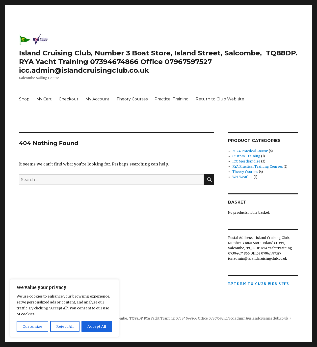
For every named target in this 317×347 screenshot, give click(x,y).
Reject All (65, 326)
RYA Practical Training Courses (257, 166)
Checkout (69, 99)
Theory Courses (132, 99)
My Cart (44, 99)
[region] (64, 308)
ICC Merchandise (246, 161)
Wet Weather (242, 177)
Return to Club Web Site (258, 284)
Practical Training (172, 99)
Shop (24, 99)
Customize (32, 326)
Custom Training (246, 156)
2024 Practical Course (250, 151)
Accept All (96, 326)
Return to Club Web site (220, 99)
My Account (97, 99)
